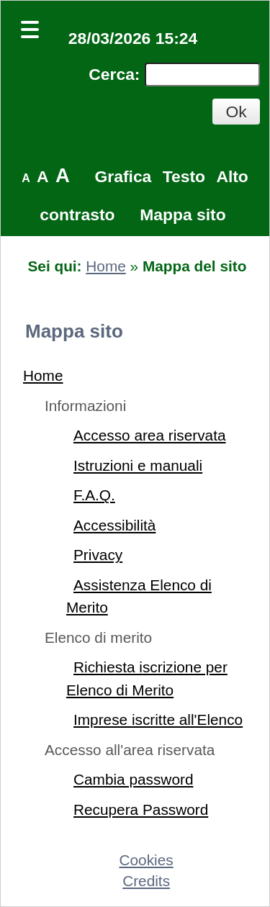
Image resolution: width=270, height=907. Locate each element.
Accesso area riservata (149, 435)
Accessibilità (114, 525)
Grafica (123, 176)
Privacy (97, 554)
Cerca (112, 74)
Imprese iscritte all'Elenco (158, 719)
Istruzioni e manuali (137, 465)
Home (105, 266)
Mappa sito (182, 214)
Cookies (147, 860)
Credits (146, 880)
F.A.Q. (94, 495)
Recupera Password (140, 809)
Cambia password (133, 779)
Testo (184, 176)
